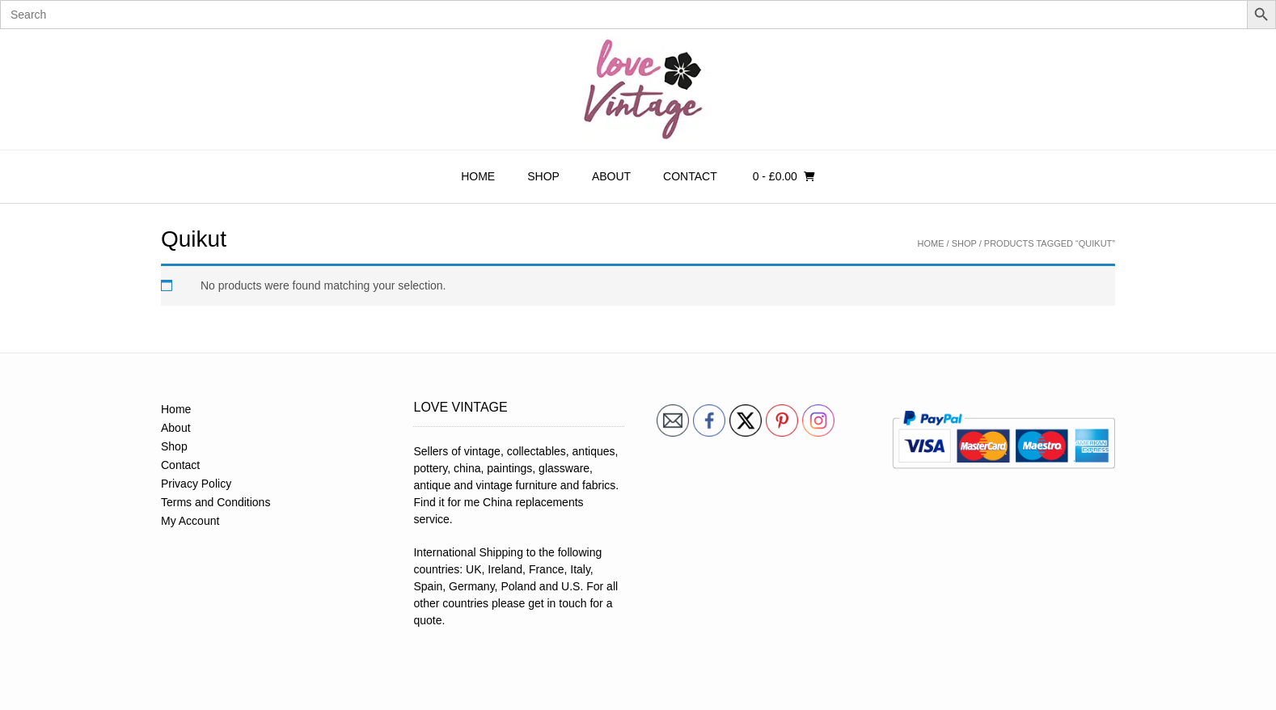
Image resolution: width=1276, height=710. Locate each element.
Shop (543, 176)
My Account (190, 520)
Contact (690, 176)
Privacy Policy (196, 483)
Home (478, 176)
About (611, 176)
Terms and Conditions (215, 502)
